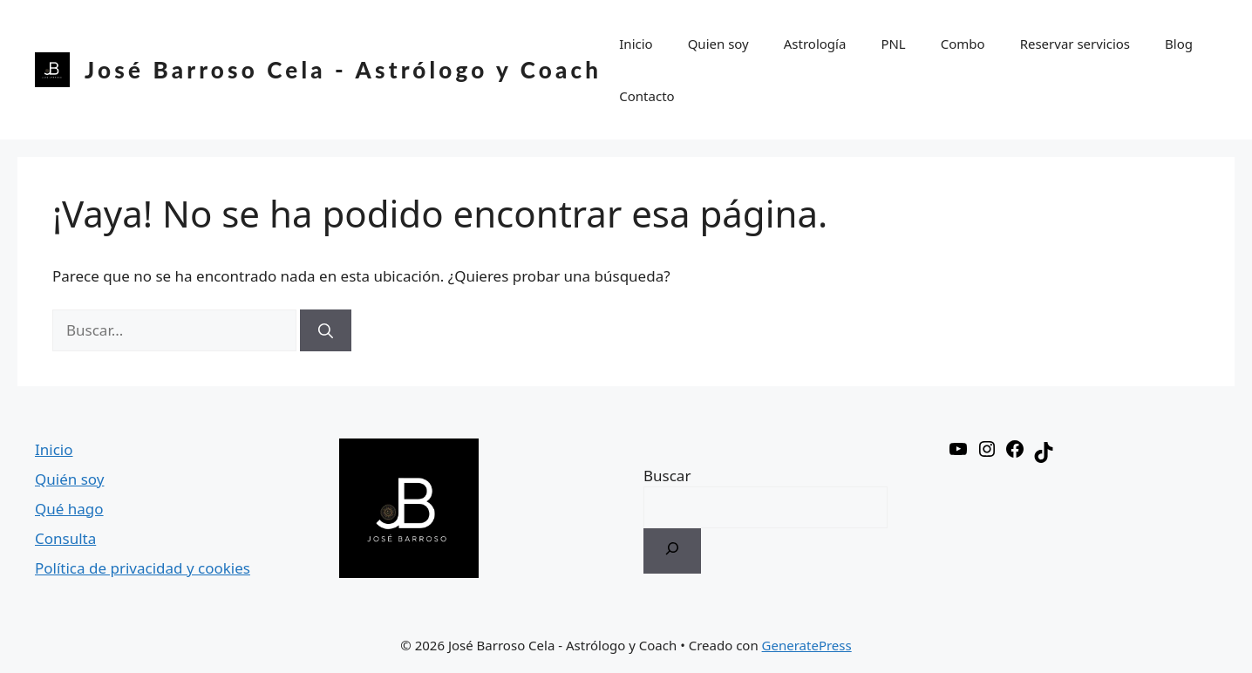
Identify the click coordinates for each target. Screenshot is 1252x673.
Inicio (635, 43)
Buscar (667, 476)
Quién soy (69, 479)
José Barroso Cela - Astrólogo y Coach (343, 70)
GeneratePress (807, 645)
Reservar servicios (1075, 43)
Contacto (646, 96)
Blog (1179, 43)
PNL (893, 43)
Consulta (65, 538)
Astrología (815, 43)
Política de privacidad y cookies (142, 568)
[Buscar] (325, 330)
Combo (963, 43)
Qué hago (69, 509)
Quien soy (718, 43)
